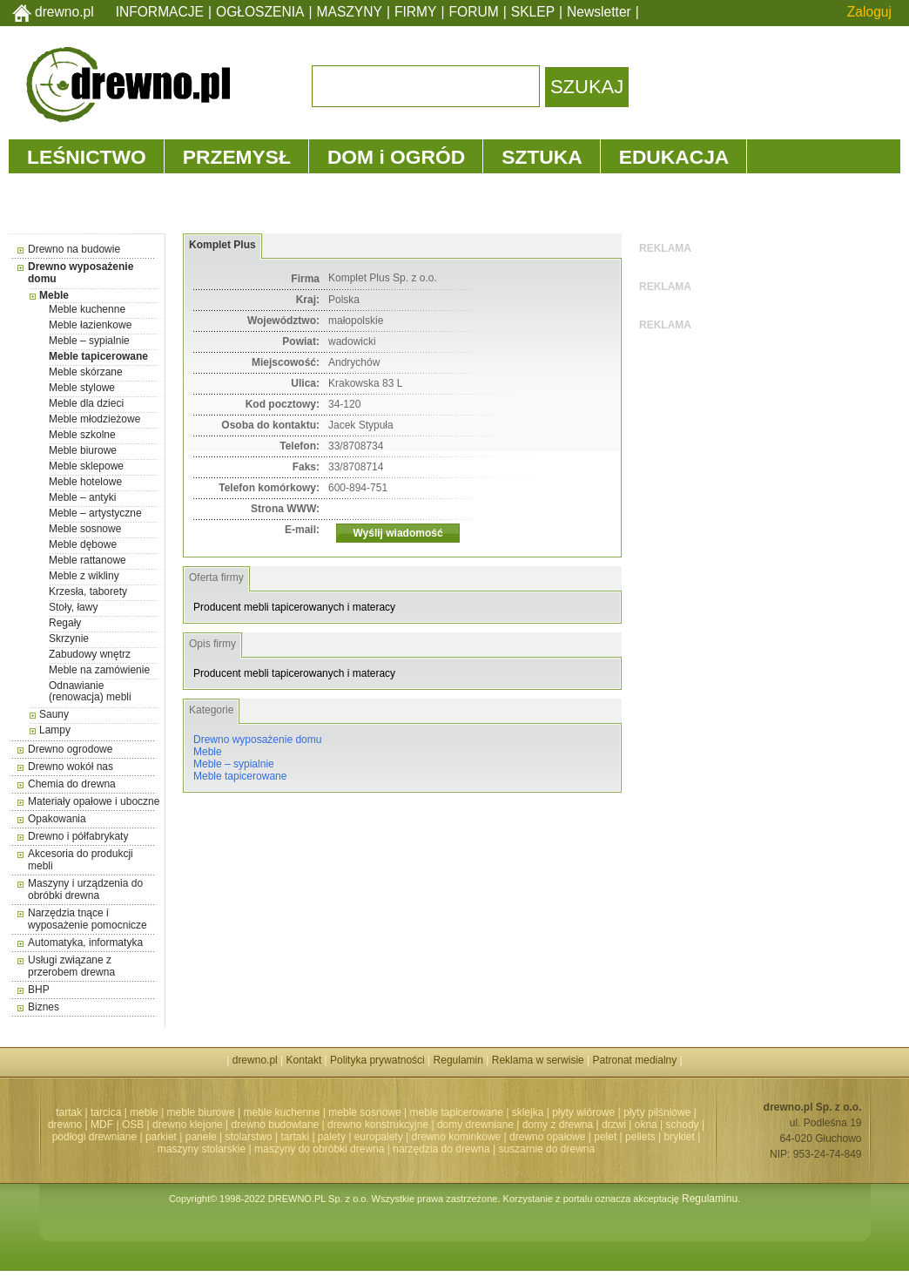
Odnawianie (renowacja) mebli (90, 691)
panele (201, 1137)
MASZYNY (349, 11)
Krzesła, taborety (88, 591)
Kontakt (304, 1060)
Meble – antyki (82, 497)
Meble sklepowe (86, 466)
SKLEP (533, 11)
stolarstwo (249, 1137)
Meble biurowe (83, 450)
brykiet (679, 1137)
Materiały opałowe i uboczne (93, 801)
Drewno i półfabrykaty (78, 836)
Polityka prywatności (377, 1060)
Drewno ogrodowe (70, 749)
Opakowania (57, 819)
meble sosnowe (364, 1112)
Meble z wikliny (84, 576)
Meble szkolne (82, 435)
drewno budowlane (276, 1124)
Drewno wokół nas (70, 766)
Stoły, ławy (73, 607)
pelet (605, 1137)
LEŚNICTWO (86, 156)
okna (646, 1124)
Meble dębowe (83, 544)
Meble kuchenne (87, 309)
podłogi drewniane (94, 1137)
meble (144, 1112)
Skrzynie (69, 638)
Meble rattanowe (87, 560)
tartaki (294, 1137)
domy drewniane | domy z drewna (515, 1124)
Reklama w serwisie (538, 1060)
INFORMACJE (160, 11)
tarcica (106, 1112)
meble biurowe (201, 1112)
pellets (640, 1137)
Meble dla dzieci (86, 403)
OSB (133, 1124)
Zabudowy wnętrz (90, 654)
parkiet (161, 1137)
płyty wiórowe (583, 1112)
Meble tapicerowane (98, 356)
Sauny (54, 714)
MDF (102, 1124)
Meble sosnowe (85, 529)
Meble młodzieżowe (94, 419)
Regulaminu (709, 1199)
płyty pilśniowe (656, 1112)
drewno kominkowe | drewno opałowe (499, 1137)
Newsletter (599, 11)
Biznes (43, 1007)
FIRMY (415, 11)
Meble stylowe (82, 388)
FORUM (474, 11)
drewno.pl (64, 11)
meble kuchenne (281, 1112)
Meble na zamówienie (99, 670)
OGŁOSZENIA (260, 11)
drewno (65, 1124)
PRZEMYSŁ (237, 156)
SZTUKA (542, 156)
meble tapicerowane (455, 1112)
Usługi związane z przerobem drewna (71, 966)
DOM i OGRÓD (396, 156)
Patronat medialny (635, 1060)
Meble (54, 295)
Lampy (55, 730)
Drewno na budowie (74, 249)
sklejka (528, 1112)
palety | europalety (360, 1137)
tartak (69, 1112)
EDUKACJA (674, 156)
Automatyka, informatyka (85, 942)
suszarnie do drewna (546, 1149)
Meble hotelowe (85, 482)
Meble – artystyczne (95, 513)
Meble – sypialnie (89, 340)
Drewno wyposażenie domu (257, 739)
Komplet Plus (222, 245)
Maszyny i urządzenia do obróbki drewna (85, 889)
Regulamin (458, 1060)
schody (682, 1124)
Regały (65, 623)
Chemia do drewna (72, 784)
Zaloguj (869, 11)
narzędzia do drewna (441, 1149)
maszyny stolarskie (202, 1149)
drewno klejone (187, 1124)
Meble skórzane (86, 372)
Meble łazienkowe (90, 325)
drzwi (614, 1124)
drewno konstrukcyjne (377, 1124)
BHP (39, 989)
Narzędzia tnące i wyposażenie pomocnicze (87, 919)
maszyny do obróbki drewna (319, 1149)
